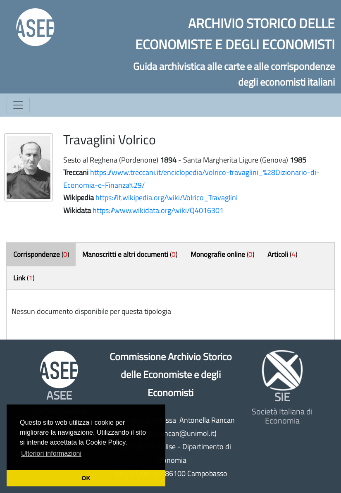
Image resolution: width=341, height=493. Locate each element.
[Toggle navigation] (18, 105)
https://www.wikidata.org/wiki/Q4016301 (158, 210)
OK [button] (86, 478)
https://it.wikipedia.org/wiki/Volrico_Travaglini (166, 197)
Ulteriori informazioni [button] (51, 453)
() (41, 254)
